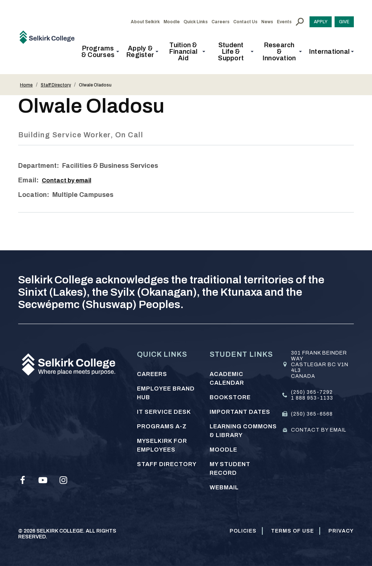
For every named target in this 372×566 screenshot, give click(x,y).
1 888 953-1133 (312, 398)
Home (26, 85)
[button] (100, 51)
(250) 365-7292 (312, 392)
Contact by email (69, 180)
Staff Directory (56, 85)
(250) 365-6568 (312, 414)
